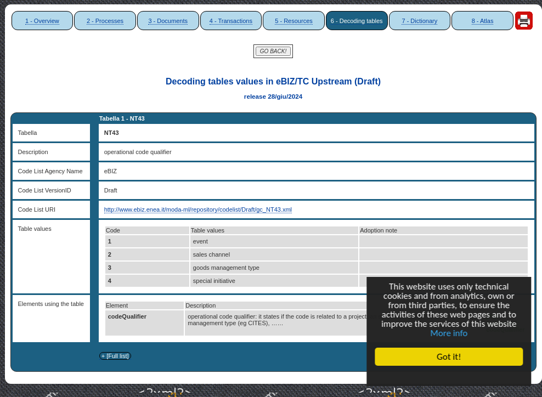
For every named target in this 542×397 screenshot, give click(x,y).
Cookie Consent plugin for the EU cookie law (450, 376)
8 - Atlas (483, 21)
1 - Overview (42, 21)
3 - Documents (168, 21)
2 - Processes (105, 21)
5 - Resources (293, 21)
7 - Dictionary (419, 21)
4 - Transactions (231, 21)
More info (450, 333)
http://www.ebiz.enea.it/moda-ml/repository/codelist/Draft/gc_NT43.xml (198, 209)
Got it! (450, 356)
